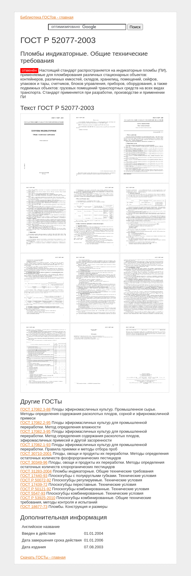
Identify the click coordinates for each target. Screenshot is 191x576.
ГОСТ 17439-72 (33, 484)
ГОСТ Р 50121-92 (35, 489)
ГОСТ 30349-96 (33, 462)
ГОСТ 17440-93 (33, 475)
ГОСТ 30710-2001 (36, 453)
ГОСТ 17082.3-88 (35, 409)
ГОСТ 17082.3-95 (35, 431)
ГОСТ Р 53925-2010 (37, 498)
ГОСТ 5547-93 (32, 493)
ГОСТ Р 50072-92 (35, 480)
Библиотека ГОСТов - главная (46, 17)
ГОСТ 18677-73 (33, 506)
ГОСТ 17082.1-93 (35, 444)
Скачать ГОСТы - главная (43, 557)
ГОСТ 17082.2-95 (35, 422)
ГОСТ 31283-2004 (36, 471)
